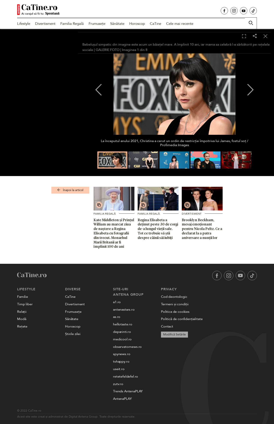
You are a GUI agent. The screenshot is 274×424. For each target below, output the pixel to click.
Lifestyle (23, 23)
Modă (21, 319)
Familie (22, 296)
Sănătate (117, 23)
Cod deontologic (174, 296)
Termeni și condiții (175, 304)
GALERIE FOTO (107, 49)
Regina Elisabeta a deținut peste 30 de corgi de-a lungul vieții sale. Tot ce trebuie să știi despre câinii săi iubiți (158, 229)
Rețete (22, 326)
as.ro (116, 316)
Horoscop (137, 23)
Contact (167, 326)
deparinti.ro (122, 331)
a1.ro (117, 302)
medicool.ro (122, 339)
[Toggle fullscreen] (244, 36)
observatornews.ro (127, 346)
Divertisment (45, 23)
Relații (22, 311)
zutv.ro (118, 384)
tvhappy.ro (121, 361)
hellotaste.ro (122, 324)
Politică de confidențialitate (182, 319)
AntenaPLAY (122, 398)
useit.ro (119, 369)
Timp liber (25, 304)
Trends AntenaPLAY (128, 391)
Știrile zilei (72, 334)
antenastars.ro (124, 309)
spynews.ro (121, 354)
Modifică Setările (174, 334)
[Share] (254, 36)
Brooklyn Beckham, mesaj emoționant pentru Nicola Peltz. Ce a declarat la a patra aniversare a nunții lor (202, 229)
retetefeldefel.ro (125, 376)
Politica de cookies (175, 311)
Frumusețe (97, 23)
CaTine (155, 23)
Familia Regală (72, 23)
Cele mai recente (179, 23)
